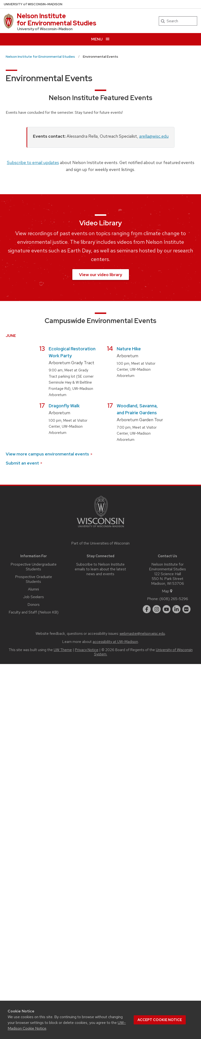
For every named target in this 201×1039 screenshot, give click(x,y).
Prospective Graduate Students (33, 579)
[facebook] (147, 609)
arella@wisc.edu (154, 136)
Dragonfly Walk (64, 406)
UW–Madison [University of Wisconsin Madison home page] (33, 4)
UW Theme (63, 649)
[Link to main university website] (100, 528)
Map (167, 591)
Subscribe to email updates (33, 162)
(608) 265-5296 (173, 598)
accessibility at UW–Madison (115, 641)
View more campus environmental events (49, 454)
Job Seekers (33, 596)
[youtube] (167, 609)
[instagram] (157, 609)
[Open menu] (100, 39)
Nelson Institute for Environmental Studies (56, 19)
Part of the (100, 543)
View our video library (100, 274)
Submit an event (24, 463)
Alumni (33, 589)
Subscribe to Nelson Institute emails (100, 567)
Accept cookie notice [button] (160, 1019)
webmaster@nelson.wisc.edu (142, 633)
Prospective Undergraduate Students (34, 567)
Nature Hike (129, 349)
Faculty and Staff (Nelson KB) (33, 612)
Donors (33, 604)
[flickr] (186, 609)
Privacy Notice (86, 649)
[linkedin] (176, 609)
